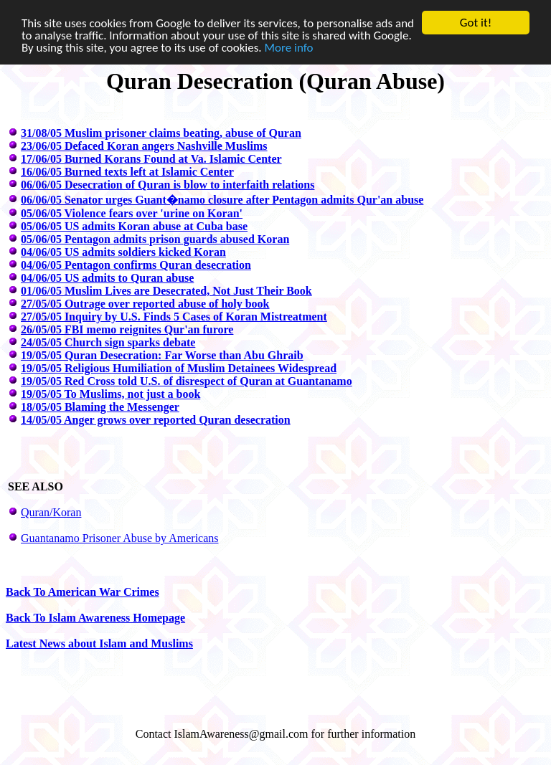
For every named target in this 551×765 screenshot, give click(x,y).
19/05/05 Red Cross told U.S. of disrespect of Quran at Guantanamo (186, 381)
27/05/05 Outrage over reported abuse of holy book (145, 304)
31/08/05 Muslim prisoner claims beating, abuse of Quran (161, 133)
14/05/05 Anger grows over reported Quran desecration (156, 420)
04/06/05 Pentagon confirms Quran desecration (136, 265)
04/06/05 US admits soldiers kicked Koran (123, 252)
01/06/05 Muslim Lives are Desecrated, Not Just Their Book (166, 291)
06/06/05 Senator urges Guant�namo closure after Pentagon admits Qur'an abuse (222, 200)
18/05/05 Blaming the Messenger (100, 407)
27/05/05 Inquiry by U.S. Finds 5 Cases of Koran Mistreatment (174, 316)
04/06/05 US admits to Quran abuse (107, 278)
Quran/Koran (51, 512)
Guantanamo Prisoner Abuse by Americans (120, 538)
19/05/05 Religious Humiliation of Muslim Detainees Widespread (178, 368)
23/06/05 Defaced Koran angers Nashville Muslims (144, 146)
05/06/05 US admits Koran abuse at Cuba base (134, 226)
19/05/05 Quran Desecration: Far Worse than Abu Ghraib (162, 355)
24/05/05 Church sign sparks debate (108, 342)
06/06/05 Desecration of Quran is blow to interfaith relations (167, 185)
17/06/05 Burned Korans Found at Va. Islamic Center (151, 159)
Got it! (475, 22)
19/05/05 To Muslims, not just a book (110, 394)
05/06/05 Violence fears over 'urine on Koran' (131, 213)
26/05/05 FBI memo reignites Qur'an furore (127, 329)
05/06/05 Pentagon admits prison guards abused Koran (155, 239)
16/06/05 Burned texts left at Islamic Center (127, 172)
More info (289, 47)
